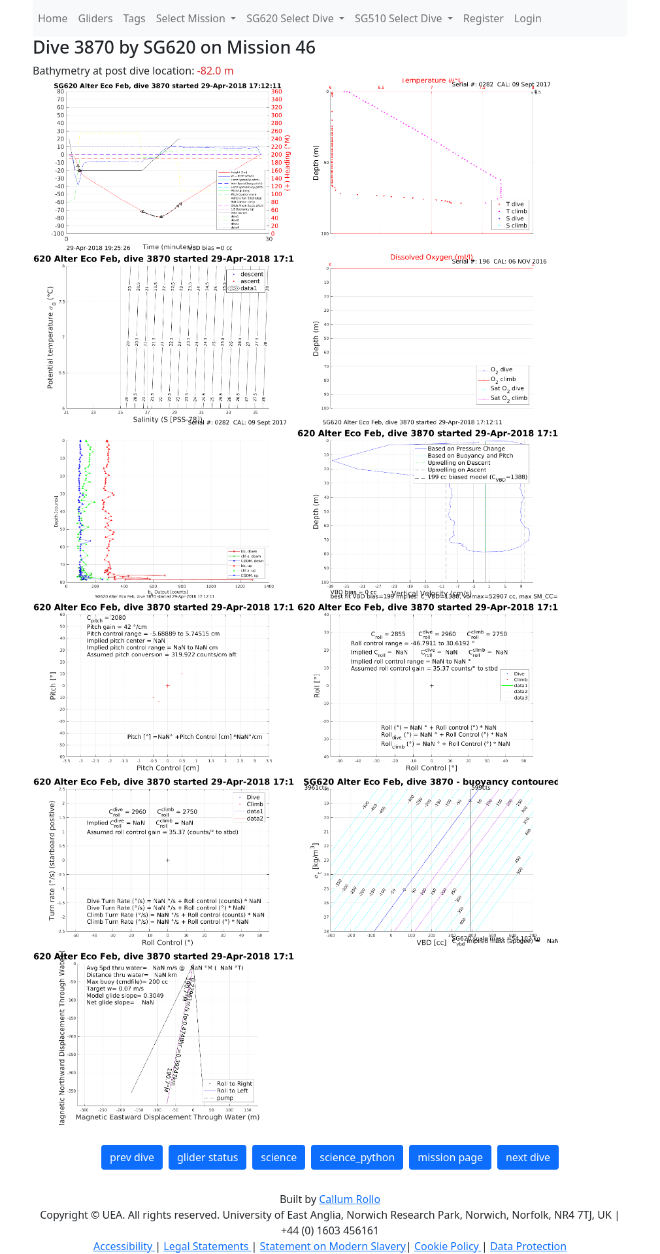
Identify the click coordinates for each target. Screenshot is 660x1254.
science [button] (279, 1157)
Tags (135, 18)
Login (528, 18)
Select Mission (192, 18)
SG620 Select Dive (291, 18)
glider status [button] (207, 1157)
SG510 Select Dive (400, 18)
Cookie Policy (448, 1246)
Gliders (95, 18)
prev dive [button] (132, 1157)
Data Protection (528, 1246)
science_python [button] (357, 1157)
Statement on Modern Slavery (333, 1246)
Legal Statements (207, 1246)
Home (53, 18)
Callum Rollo (349, 1199)
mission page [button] (450, 1157)
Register (483, 18)
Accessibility (124, 1246)
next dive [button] (528, 1157)
